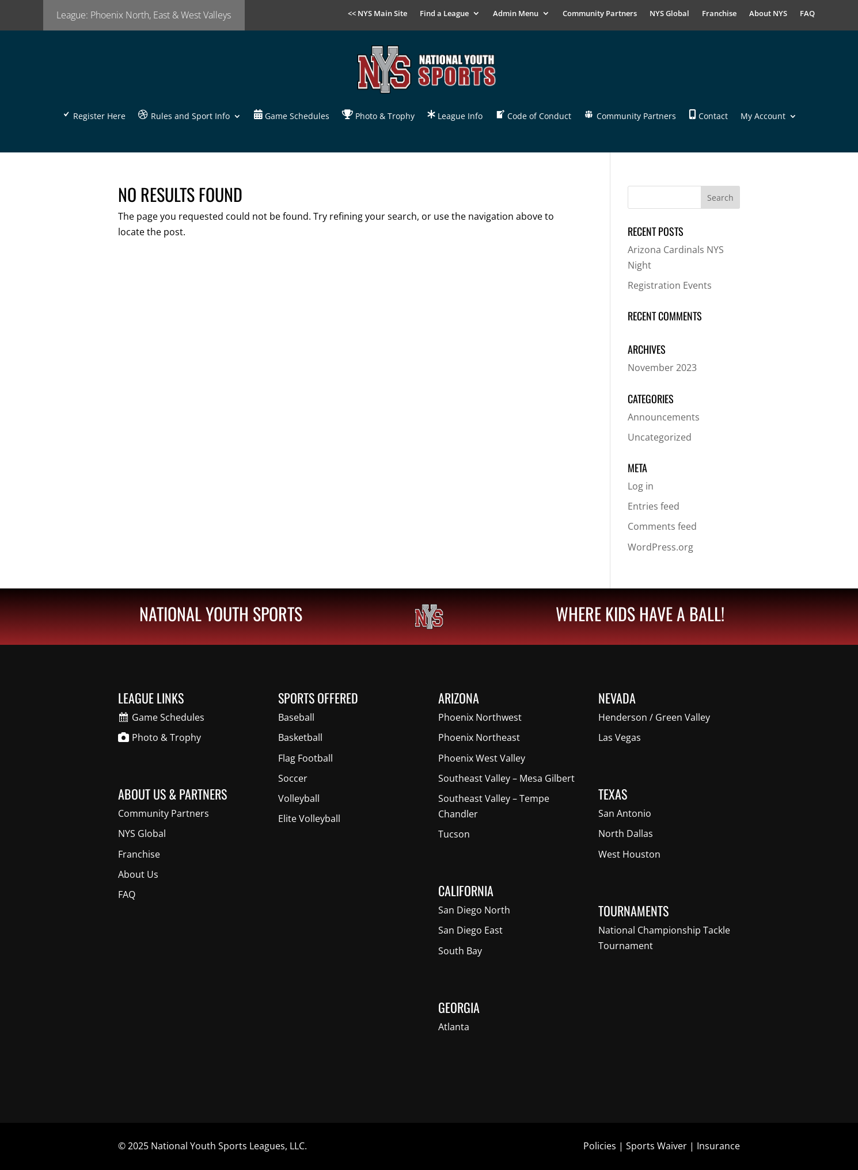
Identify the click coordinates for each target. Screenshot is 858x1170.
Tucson (454, 834)
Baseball (296, 717)
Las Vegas (619, 737)
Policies (599, 1146)
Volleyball (299, 798)
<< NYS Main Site (377, 13)
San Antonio (624, 813)
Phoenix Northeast (479, 737)
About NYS (768, 13)
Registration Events (670, 285)
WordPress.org (660, 547)
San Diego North (474, 910)
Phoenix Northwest (480, 717)
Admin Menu (515, 13)
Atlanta (453, 1026)
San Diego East (470, 930)
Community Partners (600, 13)
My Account (763, 115)
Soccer (292, 778)
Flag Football (305, 758)
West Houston (629, 854)
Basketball (300, 737)
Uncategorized (660, 437)
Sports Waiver (656, 1146)
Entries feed (653, 506)
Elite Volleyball (309, 818)
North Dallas (625, 833)
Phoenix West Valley (481, 758)
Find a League (444, 13)
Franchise (719, 13)
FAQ (807, 13)
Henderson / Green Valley (654, 717)
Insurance (718, 1146)
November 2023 (662, 367)
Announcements (664, 417)
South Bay (460, 951)
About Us (138, 874)
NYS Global (669, 13)
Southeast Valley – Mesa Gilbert (506, 778)
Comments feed (662, 526)
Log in (641, 486)
